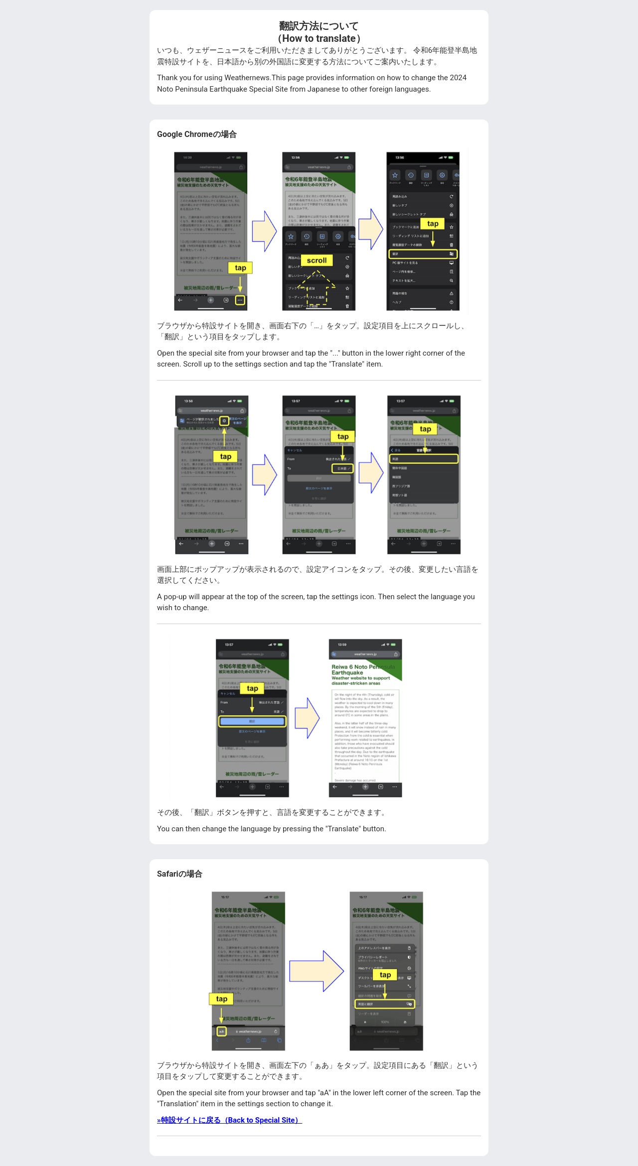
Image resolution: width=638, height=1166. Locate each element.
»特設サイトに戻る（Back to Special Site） (229, 1120)
